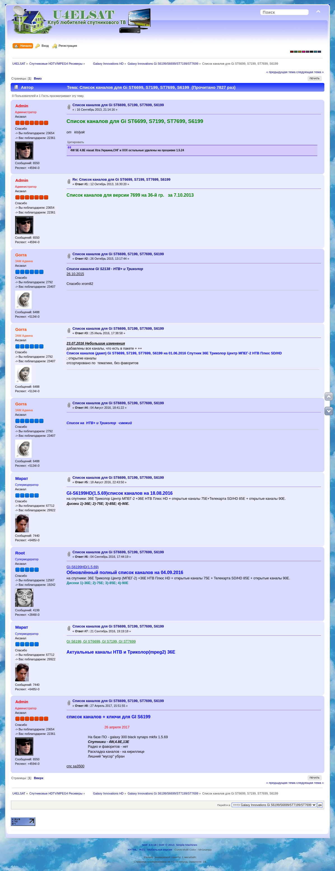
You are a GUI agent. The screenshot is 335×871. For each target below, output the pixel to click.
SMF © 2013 (167, 844)
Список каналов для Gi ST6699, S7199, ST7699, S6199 (118, 105)
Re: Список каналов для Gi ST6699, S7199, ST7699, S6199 (122, 180)
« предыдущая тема (280, 72)
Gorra (21, 254)
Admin (21, 105)
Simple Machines (186, 844)
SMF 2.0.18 (149, 844)
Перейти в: (224, 805)
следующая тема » (310, 72)
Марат (21, 478)
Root (20, 553)
